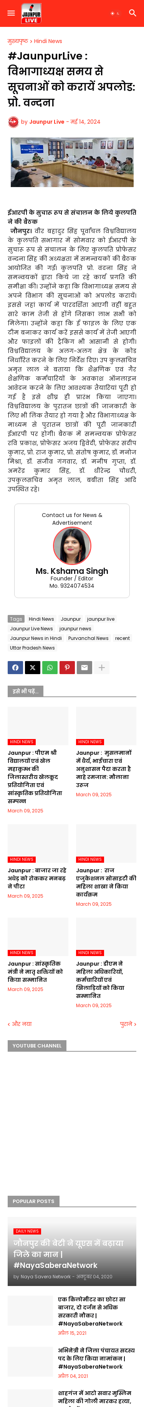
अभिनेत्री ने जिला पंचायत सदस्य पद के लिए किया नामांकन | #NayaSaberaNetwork (96, 1359)
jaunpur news (75, 628)
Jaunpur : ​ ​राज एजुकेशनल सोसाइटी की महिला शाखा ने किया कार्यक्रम (106, 882)
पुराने (126, 1024)
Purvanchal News (88, 638)
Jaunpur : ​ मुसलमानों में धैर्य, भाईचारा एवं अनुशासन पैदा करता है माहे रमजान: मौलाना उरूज (103, 769)
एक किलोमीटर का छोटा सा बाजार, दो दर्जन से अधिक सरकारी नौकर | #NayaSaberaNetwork (92, 1311)
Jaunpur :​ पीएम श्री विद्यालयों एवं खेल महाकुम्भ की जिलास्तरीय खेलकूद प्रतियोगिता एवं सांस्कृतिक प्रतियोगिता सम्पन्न (35, 777)
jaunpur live (100, 619)
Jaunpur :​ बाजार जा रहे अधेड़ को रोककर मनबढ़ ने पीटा (37, 878)
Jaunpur (71, 619)
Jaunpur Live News (31, 628)
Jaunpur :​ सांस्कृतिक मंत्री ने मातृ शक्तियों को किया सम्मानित (35, 972)
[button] (10, 13)
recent (122, 638)
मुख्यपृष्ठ (18, 41)
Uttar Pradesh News (32, 648)
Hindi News (48, 41)
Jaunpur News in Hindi (36, 638)
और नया (21, 1024)
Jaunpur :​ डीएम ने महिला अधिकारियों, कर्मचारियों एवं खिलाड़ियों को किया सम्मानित (100, 980)
